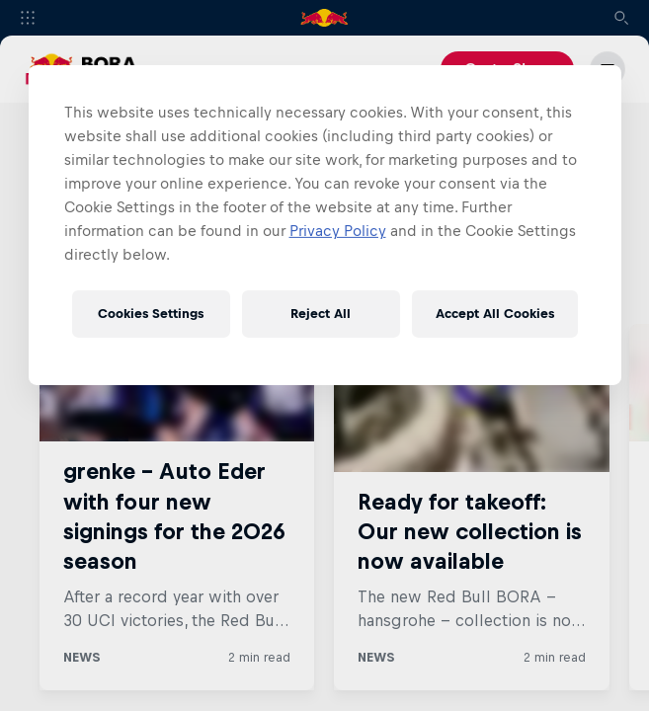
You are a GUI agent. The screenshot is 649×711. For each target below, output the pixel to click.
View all (559, 278)
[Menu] (607, 69)
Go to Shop (507, 69)
